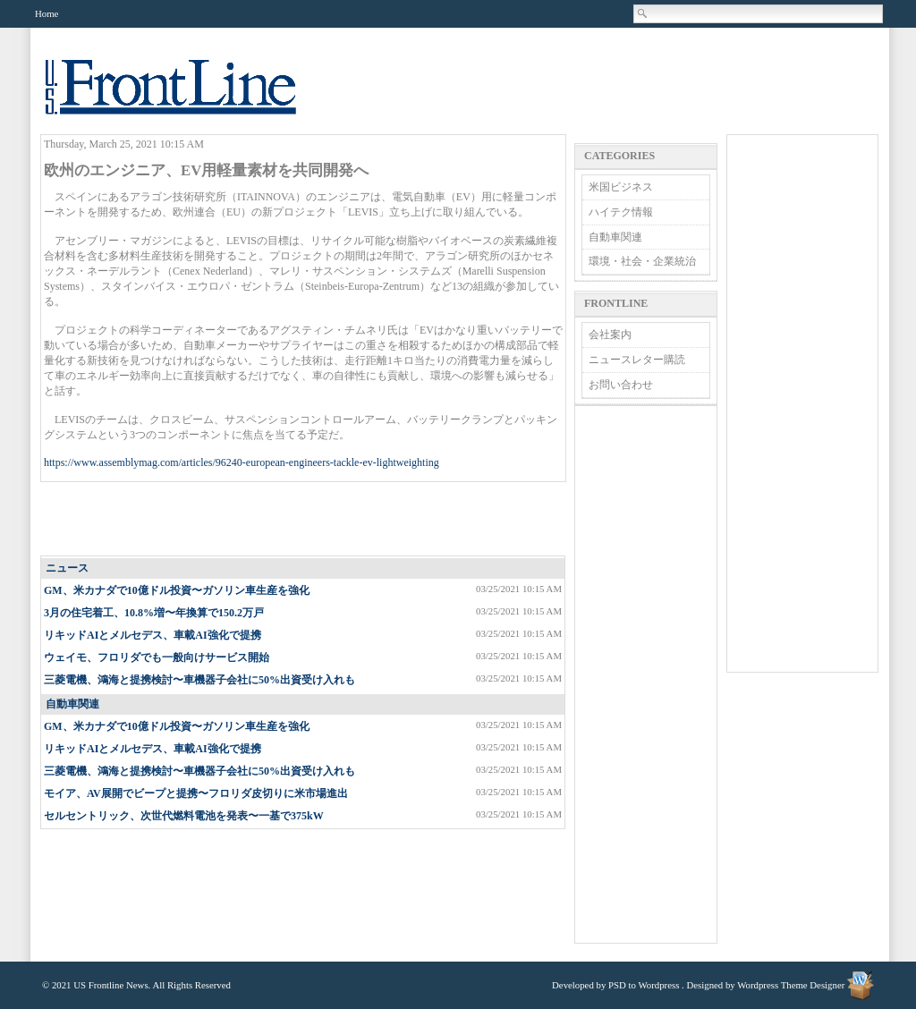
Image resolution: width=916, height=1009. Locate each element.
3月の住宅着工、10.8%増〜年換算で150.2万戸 (154, 612)
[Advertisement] (304, 520)
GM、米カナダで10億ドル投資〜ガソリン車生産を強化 (177, 590)
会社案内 (610, 334)
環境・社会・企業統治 (642, 261)
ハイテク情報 (621, 212)
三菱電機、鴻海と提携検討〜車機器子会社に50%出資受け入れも (199, 680)
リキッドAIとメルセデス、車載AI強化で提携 (152, 635)
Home (46, 13)
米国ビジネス (621, 187)
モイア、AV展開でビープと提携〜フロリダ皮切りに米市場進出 (196, 793)
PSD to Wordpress (643, 984)
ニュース (67, 568)
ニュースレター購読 (637, 359)
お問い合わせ (621, 384)
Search (643, 13)
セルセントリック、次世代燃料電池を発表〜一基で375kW (184, 816)
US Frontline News (189, 97)
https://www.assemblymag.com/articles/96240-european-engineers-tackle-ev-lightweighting (241, 462)
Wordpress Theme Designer (790, 984)
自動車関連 (72, 704)
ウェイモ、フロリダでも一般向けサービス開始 (156, 657)
